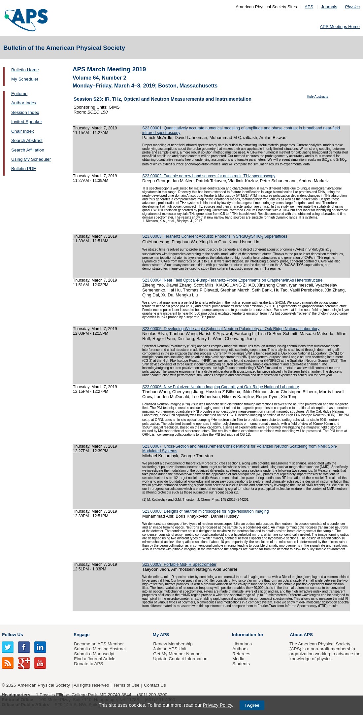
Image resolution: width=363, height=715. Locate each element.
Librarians (242, 643)
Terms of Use (126, 685)
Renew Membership (173, 643)
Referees (241, 653)
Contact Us (155, 685)
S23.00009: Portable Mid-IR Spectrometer (179, 564)
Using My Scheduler (31, 159)
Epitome (19, 93)
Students (241, 663)
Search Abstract (27, 140)
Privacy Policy (217, 705)
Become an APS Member (99, 643)
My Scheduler (24, 79)
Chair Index (22, 131)
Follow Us (12, 634)
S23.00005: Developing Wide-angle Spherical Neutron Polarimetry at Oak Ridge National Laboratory (230, 328)
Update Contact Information (180, 658)
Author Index (23, 102)
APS (309, 6)
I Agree (252, 705)
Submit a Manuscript (94, 653)
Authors (240, 648)
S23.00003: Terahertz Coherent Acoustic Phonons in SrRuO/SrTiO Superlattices (214, 236)
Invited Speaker (26, 121)
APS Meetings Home (340, 26)
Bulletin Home (25, 69)
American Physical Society (44, 685)
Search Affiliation (27, 150)
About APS (301, 634)
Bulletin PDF (23, 168)
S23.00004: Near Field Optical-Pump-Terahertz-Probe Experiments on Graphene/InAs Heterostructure (232, 280)
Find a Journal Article (94, 658)
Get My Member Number (177, 653)
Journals (329, 6)
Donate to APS (88, 663)
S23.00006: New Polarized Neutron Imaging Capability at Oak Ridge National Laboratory (220, 387)
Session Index (25, 112)
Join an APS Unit (169, 648)
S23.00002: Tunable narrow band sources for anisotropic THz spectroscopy (208, 176)
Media (238, 658)
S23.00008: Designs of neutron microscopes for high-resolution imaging (205, 511)
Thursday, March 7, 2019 (95, 128)
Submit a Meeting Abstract (100, 648)
